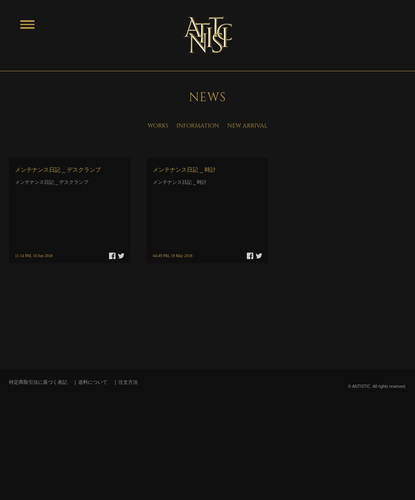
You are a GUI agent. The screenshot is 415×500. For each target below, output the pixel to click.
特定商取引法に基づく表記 (38, 382)
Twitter (121, 256)
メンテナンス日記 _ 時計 (184, 169)
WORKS (158, 126)
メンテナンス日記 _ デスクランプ (58, 169)
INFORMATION (197, 126)
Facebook (112, 256)
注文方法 (128, 382)
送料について (92, 382)
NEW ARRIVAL (247, 126)
